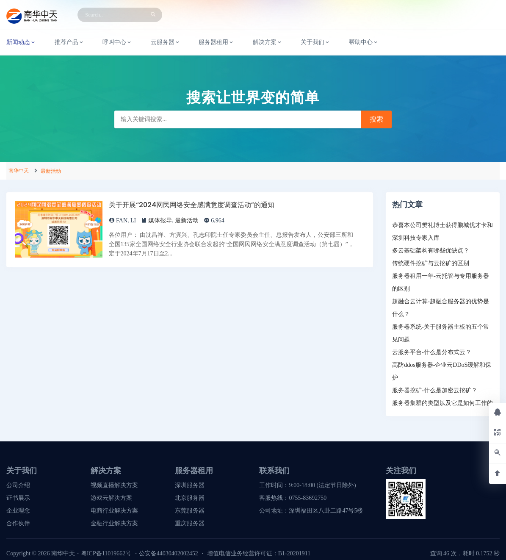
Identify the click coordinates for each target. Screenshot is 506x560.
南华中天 (18, 171)
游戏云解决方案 (111, 498)
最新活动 (51, 171)
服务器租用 (216, 42)
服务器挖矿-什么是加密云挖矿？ (434, 390)
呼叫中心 (117, 42)
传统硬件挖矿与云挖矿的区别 (430, 263)
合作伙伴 (18, 523)
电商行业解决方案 (114, 510)
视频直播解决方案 (114, 485)
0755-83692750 (307, 498)
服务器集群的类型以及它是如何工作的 (442, 403)
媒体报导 (160, 220)
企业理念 (18, 510)
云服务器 (165, 42)
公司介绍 (18, 485)
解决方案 (267, 42)
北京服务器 (190, 498)
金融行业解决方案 (114, 523)
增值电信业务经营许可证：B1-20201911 (258, 553)
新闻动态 (21, 42)
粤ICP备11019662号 (106, 553)
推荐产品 (69, 42)
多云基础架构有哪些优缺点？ (430, 250)
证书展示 (18, 498)
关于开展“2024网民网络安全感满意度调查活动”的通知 (191, 205)
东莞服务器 (190, 510)
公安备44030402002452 (168, 553)
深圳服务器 (190, 485)
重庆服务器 (190, 523)
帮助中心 (364, 42)
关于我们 (315, 42)
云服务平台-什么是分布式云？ (431, 352)
